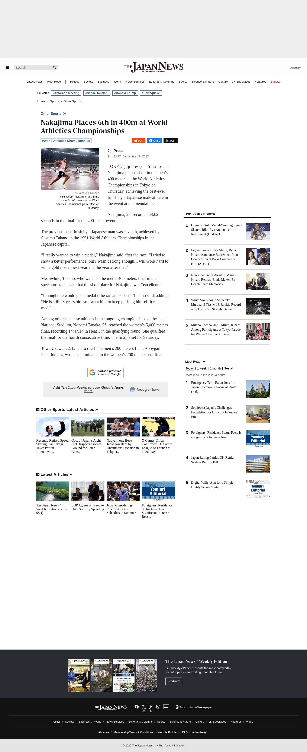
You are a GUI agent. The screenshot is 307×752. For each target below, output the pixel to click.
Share (156, 140)
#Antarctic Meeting (66, 93)
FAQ (185, 732)
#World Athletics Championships (66, 141)
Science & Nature (202, 81)
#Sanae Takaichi (96, 93)
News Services (135, 81)
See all (228, 368)
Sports (183, 81)
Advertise (199, 732)
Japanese (295, 67)
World (117, 81)
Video (249, 721)
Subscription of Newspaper (194, 707)
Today (190, 368)
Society (88, 81)
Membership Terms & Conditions (133, 732)
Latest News (35, 81)
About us (103, 732)
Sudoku (275, 81)
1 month (215, 368)
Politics (74, 81)
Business (103, 81)
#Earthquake (151, 93)
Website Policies (168, 732)
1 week (201, 368)
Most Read (54, 81)
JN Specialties (241, 81)
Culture (223, 81)
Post (140, 140)
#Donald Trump (125, 93)
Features (260, 81)
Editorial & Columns (161, 81)
